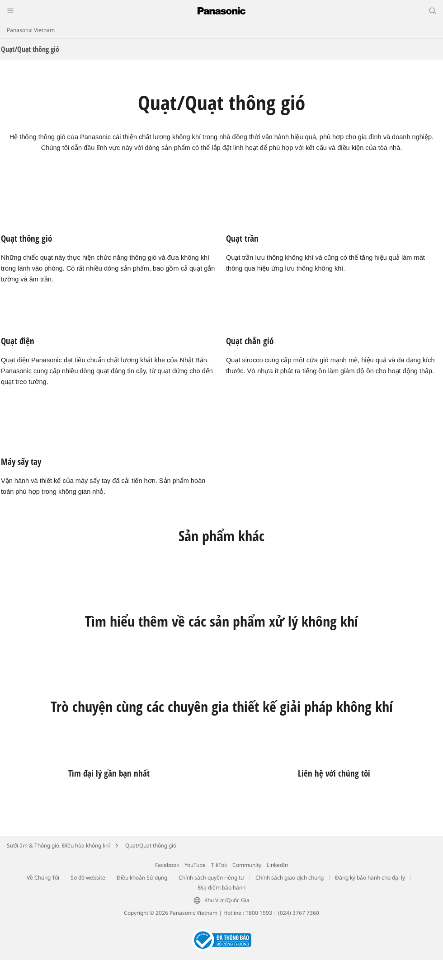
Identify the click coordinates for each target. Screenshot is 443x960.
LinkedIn (277, 865)
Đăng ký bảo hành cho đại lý (370, 877)
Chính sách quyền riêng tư (211, 877)
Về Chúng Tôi (43, 877)
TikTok (219, 865)
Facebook (167, 865)
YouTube (195, 865)
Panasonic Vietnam (31, 30)
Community (246, 865)
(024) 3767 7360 (298, 913)
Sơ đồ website (88, 877)
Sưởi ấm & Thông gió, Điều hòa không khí (58, 845)
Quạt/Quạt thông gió (150, 845)
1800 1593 (258, 913)
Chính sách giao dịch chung (289, 877)
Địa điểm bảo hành (221, 887)
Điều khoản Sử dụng (142, 877)
